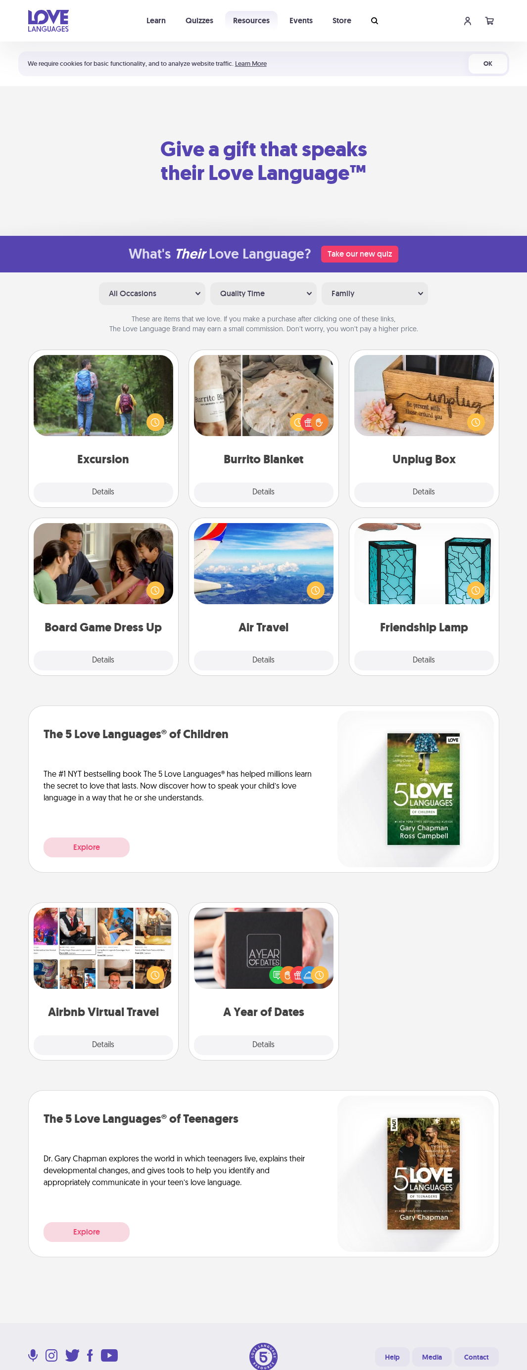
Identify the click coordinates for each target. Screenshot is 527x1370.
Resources (251, 20)
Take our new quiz (360, 254)
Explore (86, 847)
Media (432, 1357)
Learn (156, 20)
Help (392, 1357)
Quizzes (199, 20)
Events (301, 20)
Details (103, 492)
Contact (476, 1357)
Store (342, 20)
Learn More (251, 63)
